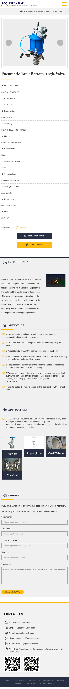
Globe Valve (62, 12)
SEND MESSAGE (34, 236)
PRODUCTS (49, 12)
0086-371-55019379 (19, 622)
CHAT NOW (34, 244)
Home (40, 12)
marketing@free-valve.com (24, 638)
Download (22, 227)
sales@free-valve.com (22, 628)
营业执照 (50, 683)
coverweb (42, 683)
